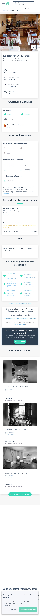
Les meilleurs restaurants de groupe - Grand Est (30, 275)
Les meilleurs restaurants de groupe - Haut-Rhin (11, 284)
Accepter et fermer (28, 610)
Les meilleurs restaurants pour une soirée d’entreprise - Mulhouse (12, 293)
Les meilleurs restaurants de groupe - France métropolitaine (12, 275)
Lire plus (6, 194)
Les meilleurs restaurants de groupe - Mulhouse (29, 284)
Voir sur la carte (8, 215)
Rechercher (20, 342)
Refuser (13, 610)
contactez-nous (19, 324)
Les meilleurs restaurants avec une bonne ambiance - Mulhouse (29, 293)
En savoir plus (7, 605)
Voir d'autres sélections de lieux (20, 303)
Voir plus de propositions (20, 494)
